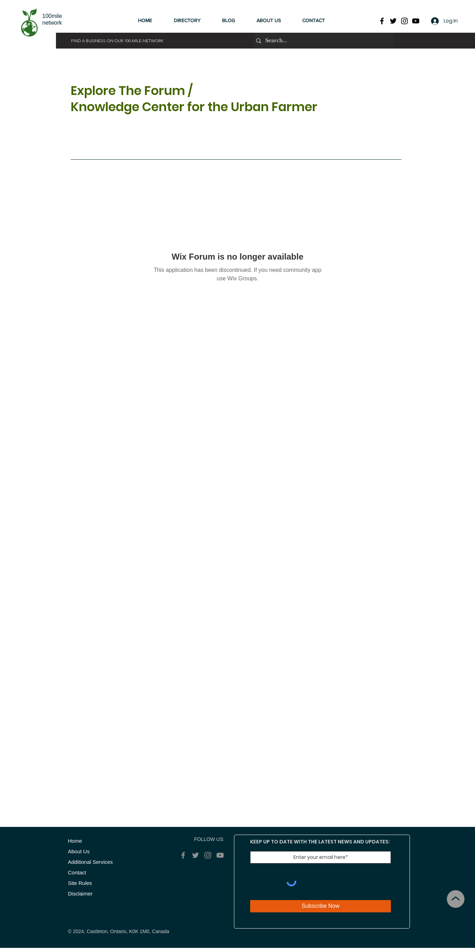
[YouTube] (415, 21)
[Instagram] (404, 21)
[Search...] (322, 40)
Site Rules (80, 883)
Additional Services (90, 862)
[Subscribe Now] (320, 906)
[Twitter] (393, 21)
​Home (75, 841)
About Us (79, 851)
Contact (78, 872)
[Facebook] (382, 21)
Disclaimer (80, 894)
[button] (193, 20)
